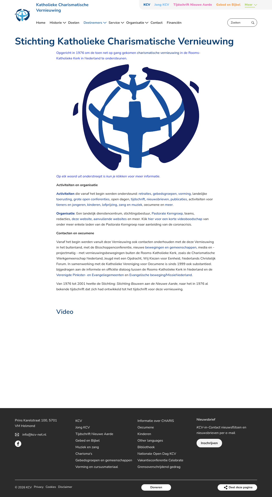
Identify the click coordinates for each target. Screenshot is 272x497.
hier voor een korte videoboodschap (175, 219)
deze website (82, 219)
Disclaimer (65, 487)
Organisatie (65, 213)
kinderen (93, 204)
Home (40, 22)
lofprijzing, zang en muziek (122, 204)
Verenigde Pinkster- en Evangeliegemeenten (90, 275)
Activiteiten (65, 193)
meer (169, 204)
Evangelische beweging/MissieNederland (160, 275)
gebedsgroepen (165, 193)
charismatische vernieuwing (158, 53)
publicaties (178, 199)
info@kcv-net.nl (34, 434)
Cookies (51, 487)
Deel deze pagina (240, 487)
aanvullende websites (110, 219)
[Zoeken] (242, 22)
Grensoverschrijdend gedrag (158, 467)
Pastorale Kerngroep (167, 213)
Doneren (156, 487)
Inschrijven (209, 443)
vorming (184, 193)
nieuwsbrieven (158, 199)
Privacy (38, 487)
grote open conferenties (92, 199)
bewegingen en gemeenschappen (170, 247)
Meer (248, 4)
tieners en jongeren (71, 204)
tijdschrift (138, 199)
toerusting (64, 199)
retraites (145, 193)
